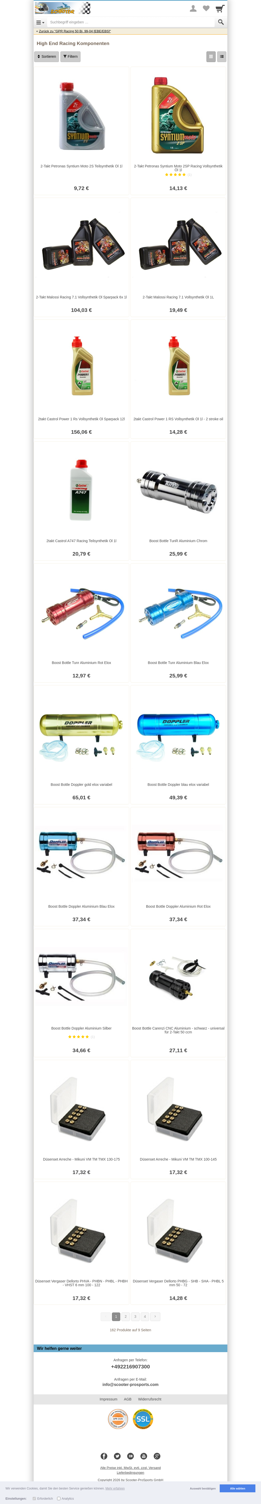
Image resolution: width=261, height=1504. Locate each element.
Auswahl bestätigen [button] (203, 1488)
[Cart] (220, 8)
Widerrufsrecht (149, 1399)
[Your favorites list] (206, 8)
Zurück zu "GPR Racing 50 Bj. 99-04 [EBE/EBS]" (75, 31)
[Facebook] (104, 1456)
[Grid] (211, 56)
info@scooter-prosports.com (130, 1384)
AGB (128, 1399)
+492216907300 (130, 1366)
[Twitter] (117, 1456)
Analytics (68, 1498)
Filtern (70, 56)
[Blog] (130, 1456)
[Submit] (221, 22)
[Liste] (221, 56)
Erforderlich (45, 1498)
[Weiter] (155, 1316)
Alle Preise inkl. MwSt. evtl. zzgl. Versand (130, 1468)
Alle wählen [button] (237, 1488)
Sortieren (46, 56)
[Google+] (157, 1456)
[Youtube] (143, 1456)
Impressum (108, 1399)
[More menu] (193, 8)
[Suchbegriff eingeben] (131, 22)
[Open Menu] (40, 22)
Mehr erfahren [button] (115, 1488)
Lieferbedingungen (130, 1472)
